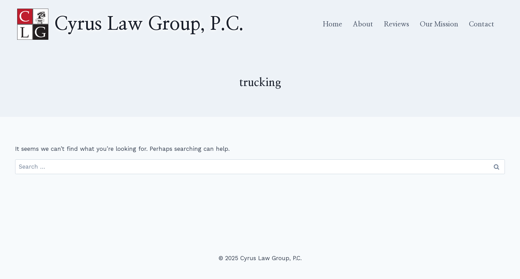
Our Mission (439, 24)
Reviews (396, 24)
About (363, 24)
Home (332, 24)
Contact (481, 24)
